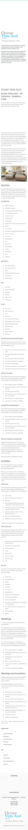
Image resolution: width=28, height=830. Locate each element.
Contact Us (6, 741)
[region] (14, 76)
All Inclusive (6, 736)
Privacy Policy (6, 758)
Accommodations (7, 739)
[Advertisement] (14, 15)
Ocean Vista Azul (7, 744)
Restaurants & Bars (7, 733)
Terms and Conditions (8, 761)
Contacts (5, 764)
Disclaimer (5, 755)
